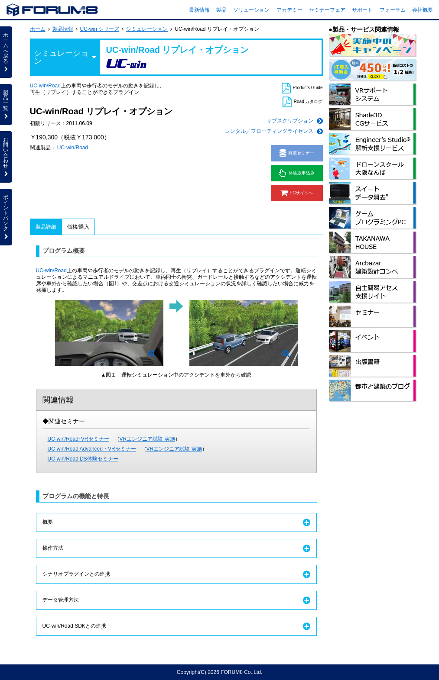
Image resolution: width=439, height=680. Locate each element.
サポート (362, 10)
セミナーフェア (327, 10)
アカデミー (289, 10)
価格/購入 (78, 227)
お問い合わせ (6, 157)
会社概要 (422, 10)
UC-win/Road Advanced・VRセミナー (92, 449)
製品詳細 (46, 227)
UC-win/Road (45, 86)
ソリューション (251, 10)
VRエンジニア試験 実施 (147, 439)
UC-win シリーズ (100, 29)
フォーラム (393, 10)
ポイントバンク (6, 216)
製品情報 (62, 29)
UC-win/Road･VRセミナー (78, 439)
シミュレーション (147, 29)
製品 (221, 10)
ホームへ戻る (6, 52)
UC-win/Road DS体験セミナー (83, 459)
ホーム (38, 29)
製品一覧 (6, 104)
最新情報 (199, 10)
